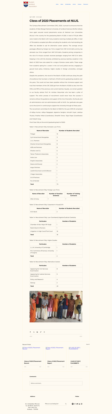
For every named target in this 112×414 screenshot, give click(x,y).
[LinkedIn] (79, 404)
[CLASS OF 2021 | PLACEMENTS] (79, 353)
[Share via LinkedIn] (37, 332)
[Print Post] (44, 332)
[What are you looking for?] (53, 403)
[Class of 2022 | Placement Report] (56, 353)
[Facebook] (75, 404)
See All (88, 344)
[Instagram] (81, 404)
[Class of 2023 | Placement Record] (32, 353)
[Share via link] (40, 332)
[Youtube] (73, 404)
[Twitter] (77, 404)
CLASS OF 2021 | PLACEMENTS (75, 362)
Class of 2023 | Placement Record (32, 362)
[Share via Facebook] (30, 332)
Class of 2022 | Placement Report (55, 362)
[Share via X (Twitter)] (33, 332)
